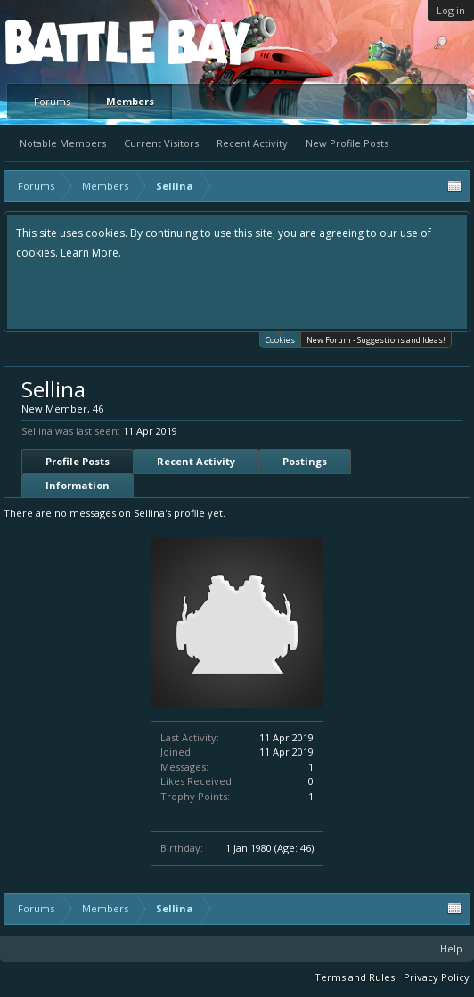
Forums (52, 101)
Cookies (280, 339)
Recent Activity (252, 143)
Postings (304, 461)
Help (451, 948)
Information (77, 485)
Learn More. (91, 252)
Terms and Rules (355, 977)
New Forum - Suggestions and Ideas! (375, 340)
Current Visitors (161, 143)
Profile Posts (77, 461)
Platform (70, 41)
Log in (451, 10)
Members (130, 101)
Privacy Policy (437, 977)
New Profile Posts (347, 143)
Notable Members (63, 143)
